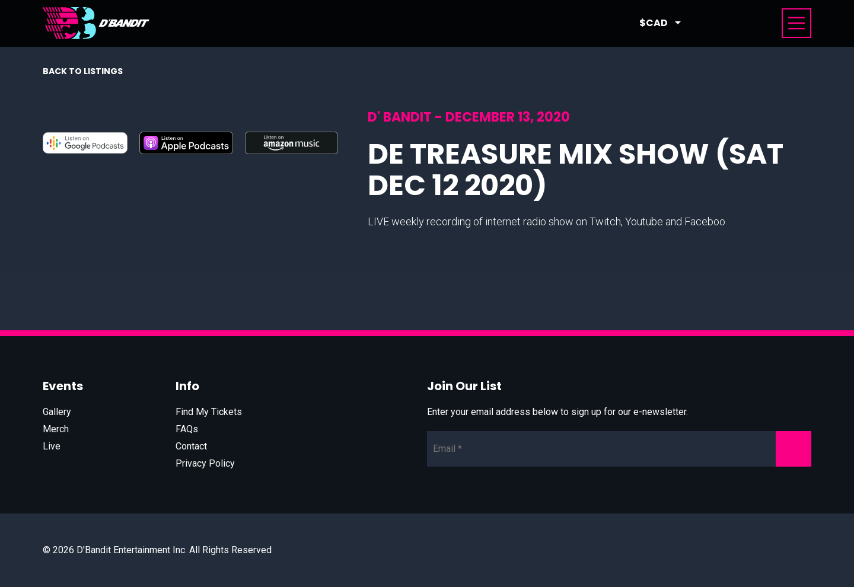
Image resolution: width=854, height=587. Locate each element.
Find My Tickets (209, 411)
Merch (56, 429)
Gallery (57, 411)
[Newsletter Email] (619, 449)
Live (51, 446)
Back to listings (83, 71)
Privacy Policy (205, 463)
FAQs (187, 429)
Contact (191, 446)
